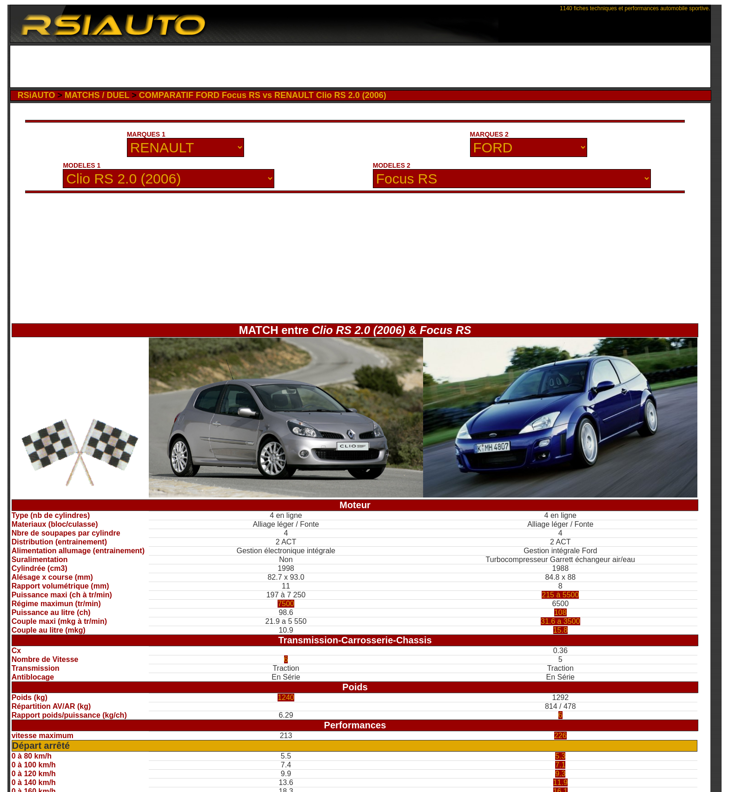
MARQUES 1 (146, 134)
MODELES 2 (392, 165)
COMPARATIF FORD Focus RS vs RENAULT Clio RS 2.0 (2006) (262, 95)
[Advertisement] (360, 66)
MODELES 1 (81, 165)
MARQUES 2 (489, 134)
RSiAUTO (36, 95)
